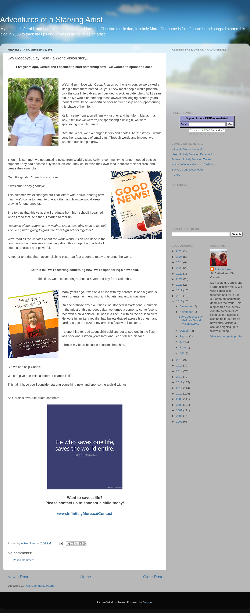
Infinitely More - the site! (187, 149)
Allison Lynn (223, 269)
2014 (179, 371)
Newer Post (17, 577)
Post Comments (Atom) (40, 585)
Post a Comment (23, 560)
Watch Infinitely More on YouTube (193, 164)
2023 (179, 267)
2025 (179, 256)
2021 (179, 279)
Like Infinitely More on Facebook (192, 154)
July (182, 341)
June (182, 347)
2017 (179, 301)
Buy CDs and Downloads (187, 169)
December (186, 306)
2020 (179, 284)
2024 (179, 262)
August (184, 336)
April (182, 353)
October (184, 330)
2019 (179, 290)
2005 (179, 421)
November (186, 311)
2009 (179, 399)
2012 (179, 382)
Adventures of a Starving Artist (51, 19)
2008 (179, 404)
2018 (179, 295)
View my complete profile (226, 336)
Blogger (148, 602)
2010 (179, 393)
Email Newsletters (202, 134)
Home (85, 577)
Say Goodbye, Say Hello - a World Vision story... (191, 320)
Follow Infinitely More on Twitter (192, 159)
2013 (179, 376)
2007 (179, 410)
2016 (179, 360)
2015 (179, 365)
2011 (179, 388)
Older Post (152, 577)
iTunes (176, 174)
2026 (179, 251)
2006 (179, 415)
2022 (179, 273)
